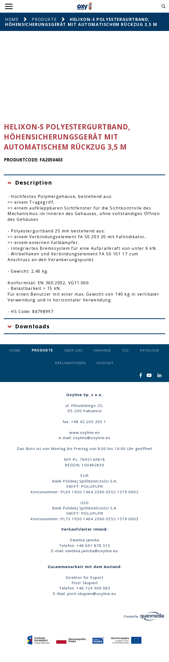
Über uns (73, 350)
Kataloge (149, 350)
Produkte (44, 19)
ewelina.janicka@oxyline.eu (91, 550)
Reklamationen (70, 363)
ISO (125, 350)
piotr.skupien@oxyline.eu (91, 593)
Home (12, 19)
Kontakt (105, 363)
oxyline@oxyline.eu (91, 437)
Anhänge (102, 350)
